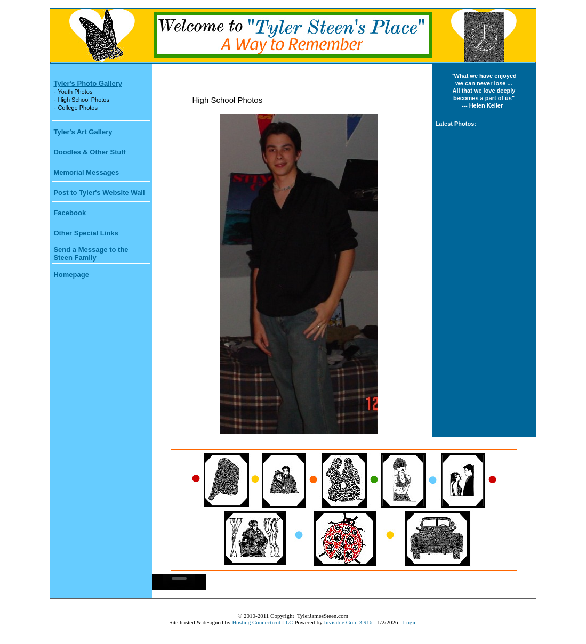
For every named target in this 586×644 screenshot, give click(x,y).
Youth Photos (75, 91)
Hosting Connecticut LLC (262, 622)
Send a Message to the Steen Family (90, 254)
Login (410, 622)
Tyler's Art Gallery (82, 132)
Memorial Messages (86, 172)
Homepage (71, 275)
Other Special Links (85, 233)
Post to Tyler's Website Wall (99, 193)
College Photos (78, 107)
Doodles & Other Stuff (89, 152)
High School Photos (83, 99)
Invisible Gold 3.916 (349, 622)
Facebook (69, 213)
